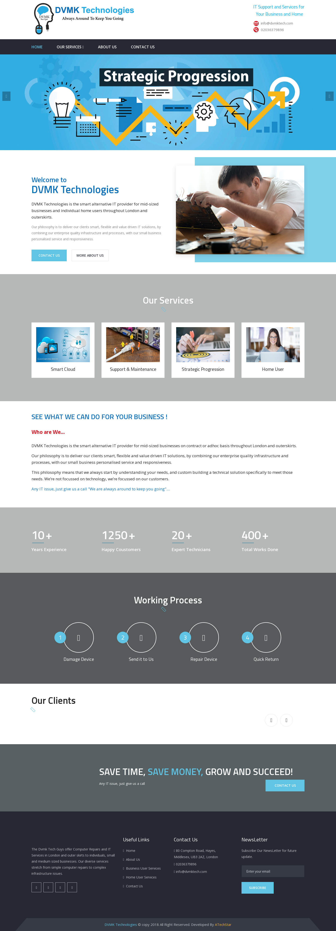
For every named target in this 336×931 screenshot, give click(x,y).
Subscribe (257, 887)
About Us (107, 47)
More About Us (90, 255)
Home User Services (141, 877)
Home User (273, 369)
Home (37, 47)
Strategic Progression (203, 369)
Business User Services (143, 868)
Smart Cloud (63, 369)
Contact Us (143, 47)
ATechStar (223, 924)
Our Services (70, 47)
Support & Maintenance (133, 369)
